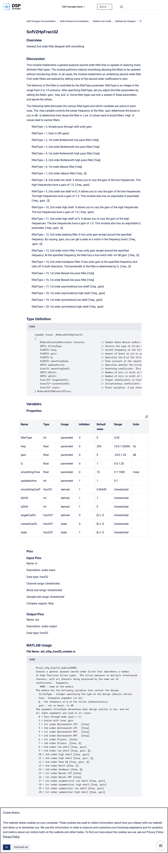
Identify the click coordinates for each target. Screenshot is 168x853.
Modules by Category (125, 21)
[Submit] (121, 7)
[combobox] (141, 7)
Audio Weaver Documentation (74, 21)
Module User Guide (102, 21)
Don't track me (21, 847)
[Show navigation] (160, 845)
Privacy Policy (11, 836)
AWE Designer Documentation (41, 21)
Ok (6, 847)
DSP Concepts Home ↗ (73, 6)
